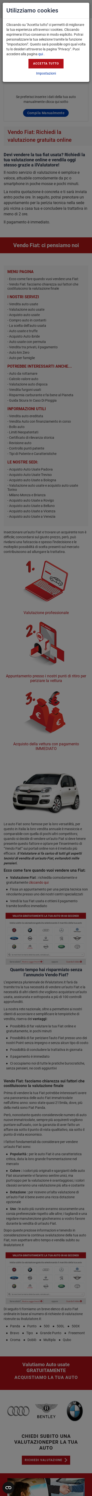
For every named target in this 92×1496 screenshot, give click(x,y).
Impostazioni (46, 73)
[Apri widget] (8, 1488)
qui (40, 54)
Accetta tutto (46, 63)
